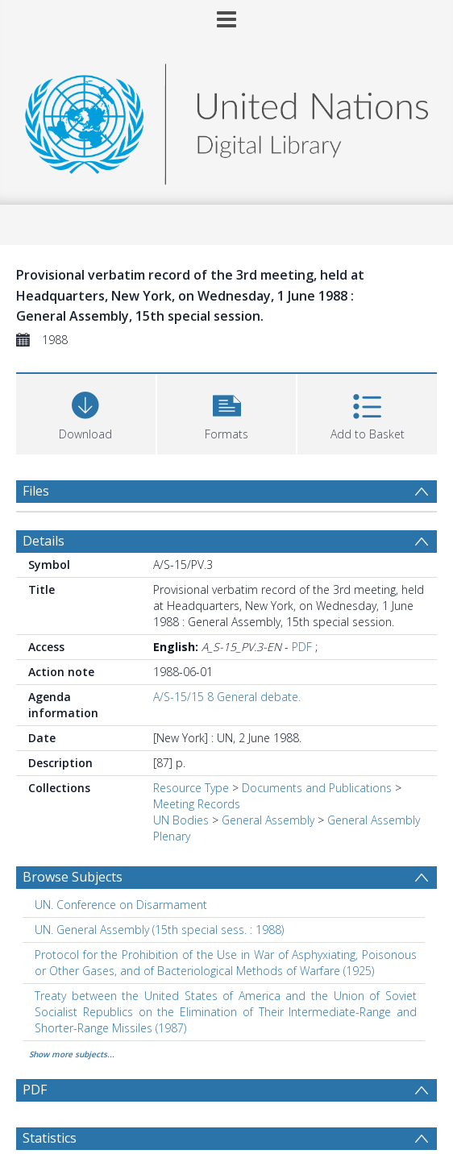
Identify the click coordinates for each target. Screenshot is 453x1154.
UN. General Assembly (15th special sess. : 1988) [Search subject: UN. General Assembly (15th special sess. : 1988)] (159, 929)
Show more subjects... (71, 1054)
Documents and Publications (317, 787)
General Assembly (268, 820)
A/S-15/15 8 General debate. (227, 696)
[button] (227, 412)
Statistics (50, 1138)
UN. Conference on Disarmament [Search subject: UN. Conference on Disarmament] (121, 904)
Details (43, 541)
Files (36, 491)
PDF (302, 646)
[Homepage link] (226, 120)
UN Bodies (181, 820)
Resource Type (191, 787)
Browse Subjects (73, 877)
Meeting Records (196, 804)
